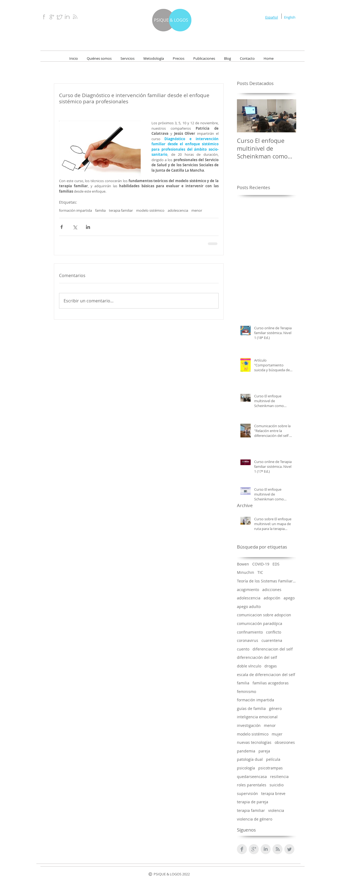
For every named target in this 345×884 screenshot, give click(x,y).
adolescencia (178, 210)
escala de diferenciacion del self (266, 674)
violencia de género (254, 819)
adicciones (271, 589)
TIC (260, 572)
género (275, 708)
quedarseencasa (252, 776)
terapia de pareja (252, 801)
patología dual (250, 759)
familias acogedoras (271, 682)
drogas (270, 666)
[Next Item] (287, 116)
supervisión (247, 793)
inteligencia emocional (257, 716)
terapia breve (273, 793)
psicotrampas (270, 767)
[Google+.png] (51, 16)
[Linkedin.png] (67, 16)
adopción (272, 597)
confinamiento (250, 632)
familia (100, 210)
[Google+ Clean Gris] (254, 849)
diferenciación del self (257, 657)
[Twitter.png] (59, 16)
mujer (277, 734)
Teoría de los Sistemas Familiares (266, 581)
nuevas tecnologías (254, 742)
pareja (264, 751)
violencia (276, 810)
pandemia (246, 751)
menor (196, 210)
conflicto (273, 632)
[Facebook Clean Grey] (242, 849)
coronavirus (247, 640)
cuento (243, 649)
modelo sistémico (150, 210)
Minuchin (245, 572)
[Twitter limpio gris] (289, 849)
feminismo (246, 691)
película (273, 759)
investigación (249, 725)
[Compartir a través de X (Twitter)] (74, 226)
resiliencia (279, 776)
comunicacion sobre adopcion (264, 614)
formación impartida (75, 210)
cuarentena (271, 640)
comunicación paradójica (259, 623)
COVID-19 (260, 564)
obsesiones (285, 742)
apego (289, 597)
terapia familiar (121, 210)
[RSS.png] (75, 16)
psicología (246, 767)
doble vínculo (249, 666)
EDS (276, 564)
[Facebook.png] (43, 16)
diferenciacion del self (273, 649)
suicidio (277, 784)
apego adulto (249, 606)
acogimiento (248, 589)
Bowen (243, 564)
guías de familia (251, 708)
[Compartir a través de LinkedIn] (88, 226)
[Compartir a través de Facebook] (61, 226)
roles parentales (251, 784)
